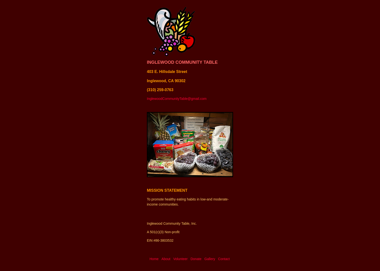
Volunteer (180, 259)
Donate (195, 259)
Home (154, 259)
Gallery (209, 259)
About (165, 259)
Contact (224, 259)
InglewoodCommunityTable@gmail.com (176, 99)
